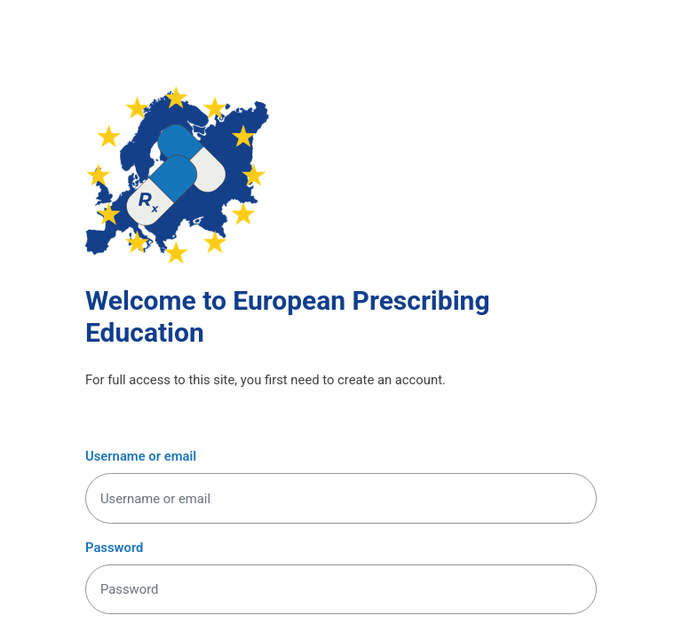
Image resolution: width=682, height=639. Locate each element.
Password (114, 548)
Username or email (140, 456)
